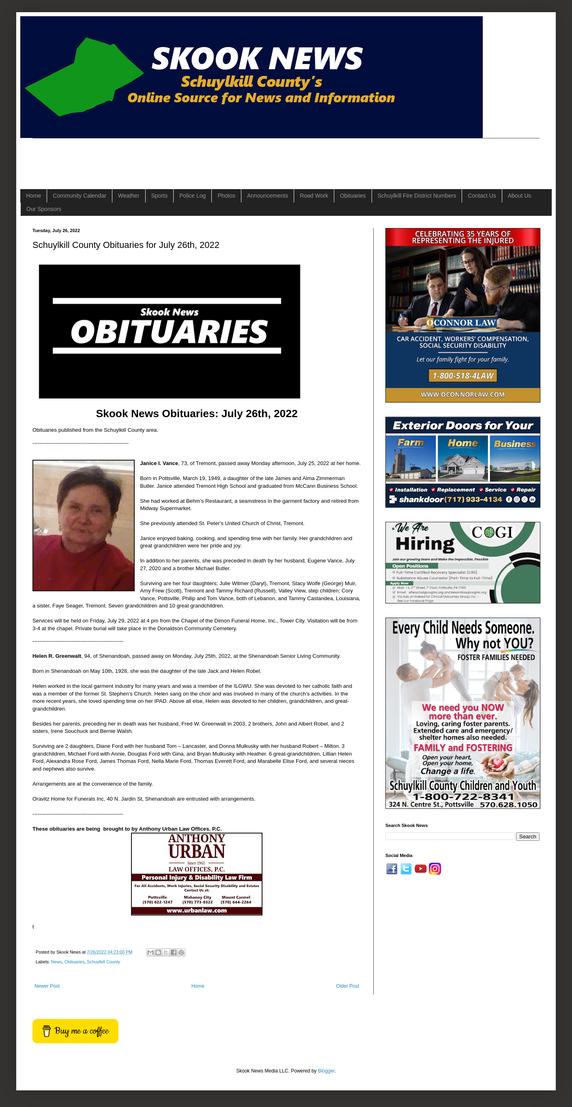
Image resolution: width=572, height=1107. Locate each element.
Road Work (314, 195)
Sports (159, 195)
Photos (226, 195)
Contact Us (482, 195)
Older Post (347, 986)
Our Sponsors (43, 209)
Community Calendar (79, 195)
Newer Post (47, 986)
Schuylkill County (103, 961)
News (56, 961)
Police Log (192, 195)
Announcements (267, 195)
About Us (519, 195)
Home (33, 195)
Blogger (326, 1071)
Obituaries (353, 195)
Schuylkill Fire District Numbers (417, 195)
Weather (129, 195)
